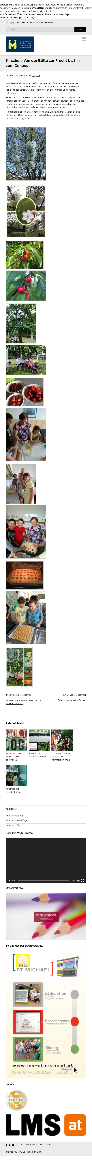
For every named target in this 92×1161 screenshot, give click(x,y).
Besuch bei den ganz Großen (72, 705)
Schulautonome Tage (16, 825)
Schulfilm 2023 (13, 830)
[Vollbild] (82, 886)
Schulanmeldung (14, 821)
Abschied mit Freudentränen (16, 794)
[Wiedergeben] (9, 886)
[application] (46, 866)
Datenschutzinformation (29, 1150)
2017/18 (36, 81)
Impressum (51, 1150)
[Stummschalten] (78, 886)
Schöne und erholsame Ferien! (39, 758)
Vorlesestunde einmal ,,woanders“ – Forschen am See (23, 707)
